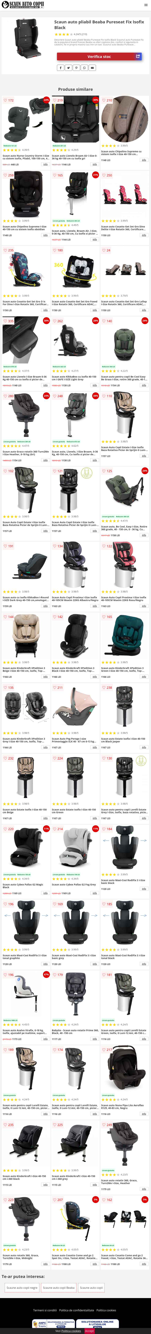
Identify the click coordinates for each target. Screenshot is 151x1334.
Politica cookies (106, 1310)
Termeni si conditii (45, 1310)
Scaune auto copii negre (22, 1288)
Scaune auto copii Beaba (58, 1288)
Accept (89, 1331)
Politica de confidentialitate (76, 1310)
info (45, 164)
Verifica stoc (115, 56)
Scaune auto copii (91, 1288)
